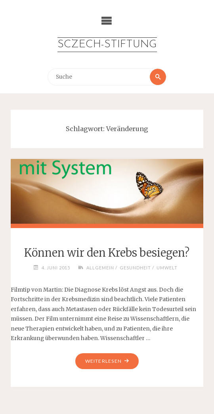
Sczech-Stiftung (107, 44)
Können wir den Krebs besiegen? (106, 252)
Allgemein (100, 267)
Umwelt (167, 267)
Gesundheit (135, 267)
